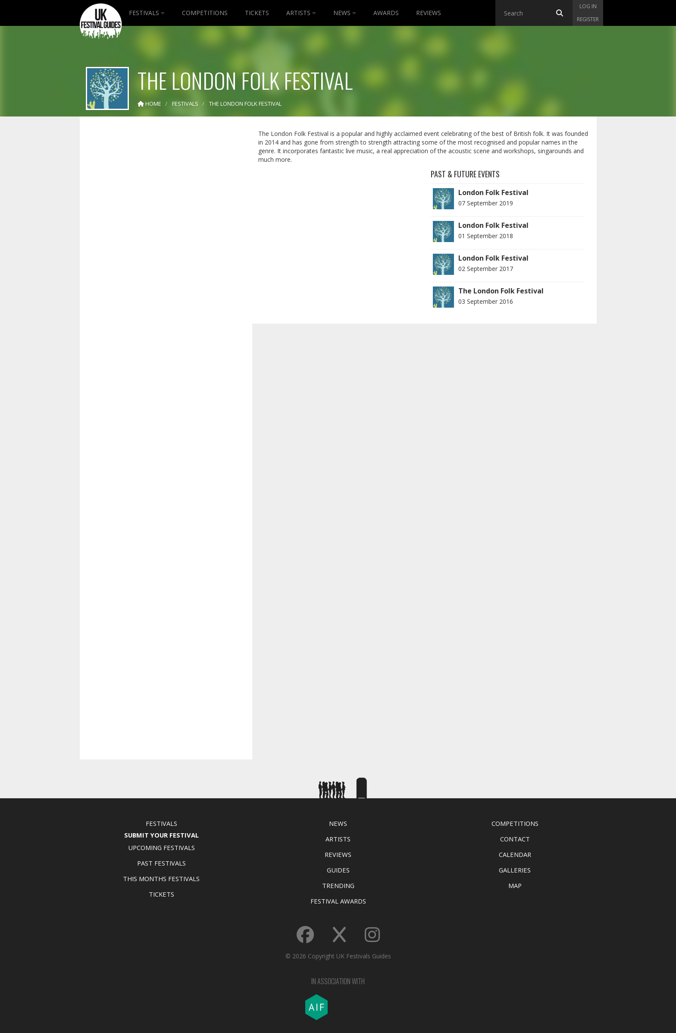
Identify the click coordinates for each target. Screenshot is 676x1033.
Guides (338, 870)
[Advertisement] (159, 258)
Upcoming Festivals (161, 847)
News (344, 13)
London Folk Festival (493, 192)
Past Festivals (161, 863)
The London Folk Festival (501, 291)
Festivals (147, 13)
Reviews (428, 13)
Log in (588, 6)
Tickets (257, 13)
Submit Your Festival (161, 835)
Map (515, 885)
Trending (338, 885)
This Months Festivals (161, 878)
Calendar (515, 854)
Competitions (205, 13)
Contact (515, 839)
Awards (386, 13)
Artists (301, 13)
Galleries (515, 870)
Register (588, 19)
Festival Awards (338, 901)
